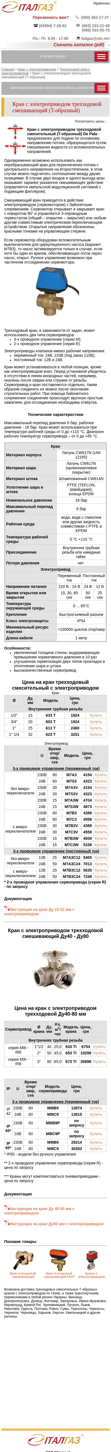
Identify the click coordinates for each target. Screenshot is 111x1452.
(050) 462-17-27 (95, 17)
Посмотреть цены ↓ (91, 121)
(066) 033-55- (93, 30)
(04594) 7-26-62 (52, 26)
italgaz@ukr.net (95, 38)
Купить (96, 715)
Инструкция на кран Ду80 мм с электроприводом (56, 1224)
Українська (101, 3)
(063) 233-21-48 (96, 26)
